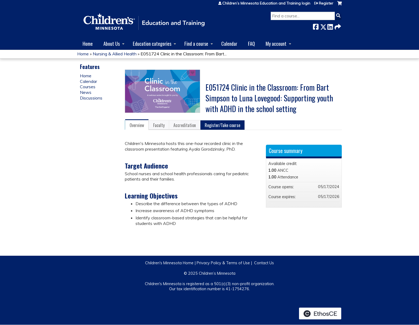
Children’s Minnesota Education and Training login (266, 3)
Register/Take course (222, 125)
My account (276, 43)
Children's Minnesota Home (169, 263)
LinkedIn (330, 26)
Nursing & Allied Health (115, 53)
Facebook (315, 26)
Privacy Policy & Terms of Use (223, 263)
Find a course (196, 43)
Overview (137, 125)
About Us (111, 43)
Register (326, 3)
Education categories (152, 43)
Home (88, 43)
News (85, 92)
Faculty (159, 125)
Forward (337, 26)
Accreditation (184, 125)
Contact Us (264, 263)
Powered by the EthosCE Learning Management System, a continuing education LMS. (320, 313)
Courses (87, 86)
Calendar (229, 43)
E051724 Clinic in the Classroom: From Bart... (184, 53)
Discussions (91, 98)
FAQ (251, 43)
